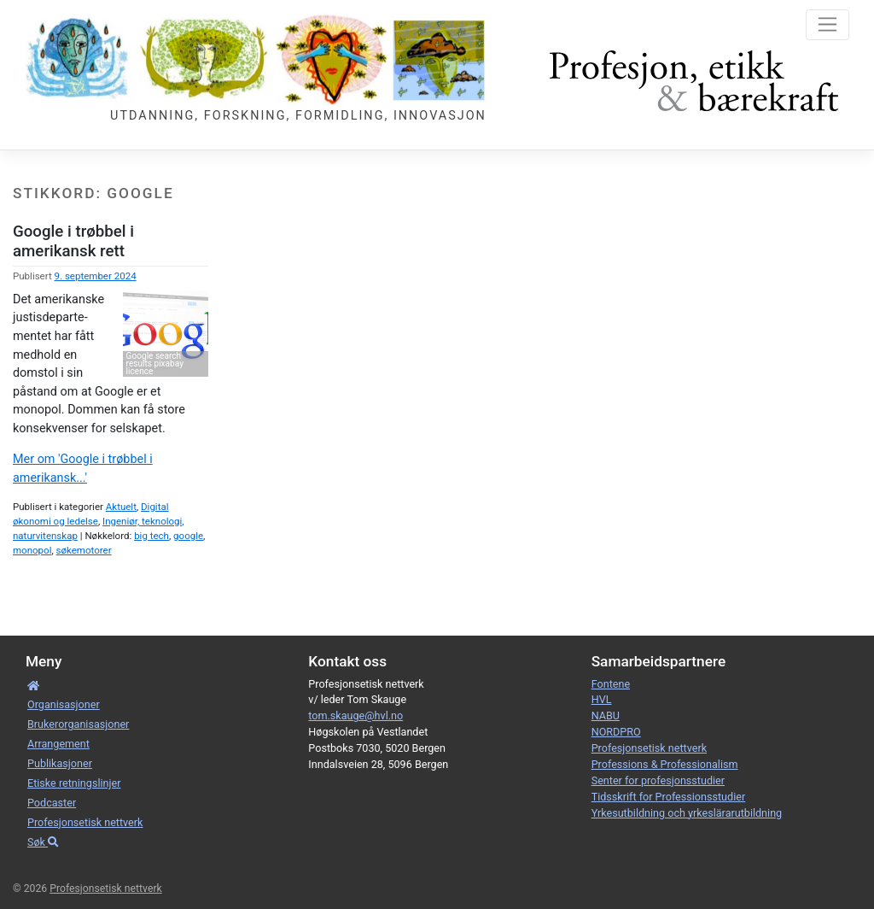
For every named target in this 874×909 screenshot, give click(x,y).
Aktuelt (121, 507)
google (188, 536)
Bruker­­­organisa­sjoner (78, 724)
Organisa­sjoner (63, 704)
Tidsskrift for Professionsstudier (668, 796)
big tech (151, 536)
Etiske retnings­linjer (73, 783)
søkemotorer (84, 550)
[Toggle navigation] (827, 24)
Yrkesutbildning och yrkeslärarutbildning (687, 812)
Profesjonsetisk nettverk (85, 822)
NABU (605, 715)
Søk (43, 842)
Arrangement (58, 743)
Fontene (610, 683)
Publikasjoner (59, 763)
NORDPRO (616, 731)
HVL (601, 699)
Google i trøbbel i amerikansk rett (73, 241)
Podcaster (51, 802)
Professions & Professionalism (664, 764)
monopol (32, 550)
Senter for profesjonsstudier (658, 780)
